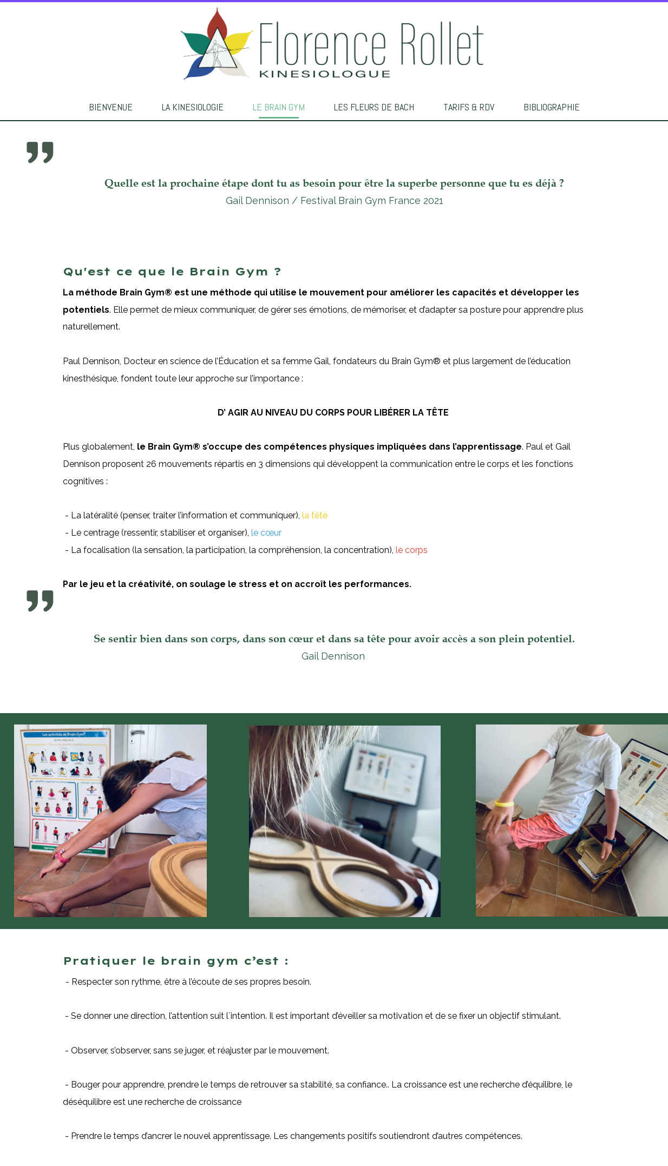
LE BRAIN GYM (279, 107)
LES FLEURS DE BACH (374, 107)
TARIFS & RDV (468, 107)
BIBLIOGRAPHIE (551, 107)
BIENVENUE (111, 107)
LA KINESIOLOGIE (193, 107)
